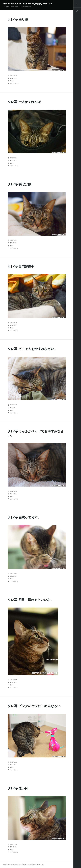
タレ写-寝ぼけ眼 (19, 184)
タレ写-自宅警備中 (21, 266)
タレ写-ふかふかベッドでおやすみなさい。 (36, 433)
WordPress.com (39, 864)
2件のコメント (14, 83)
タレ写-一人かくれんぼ (24, 102)
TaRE (11, 81)
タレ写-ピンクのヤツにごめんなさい (34, 706)
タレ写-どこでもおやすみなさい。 (32, 349)
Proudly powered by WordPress (12, 864)
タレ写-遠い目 (18, 788)
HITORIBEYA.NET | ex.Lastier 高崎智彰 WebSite (27, 4)
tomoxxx (13, 78)
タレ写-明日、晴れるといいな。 (31, 600)
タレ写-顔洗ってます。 (24, 517)
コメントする (14, 248)
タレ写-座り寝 (18, 19)
